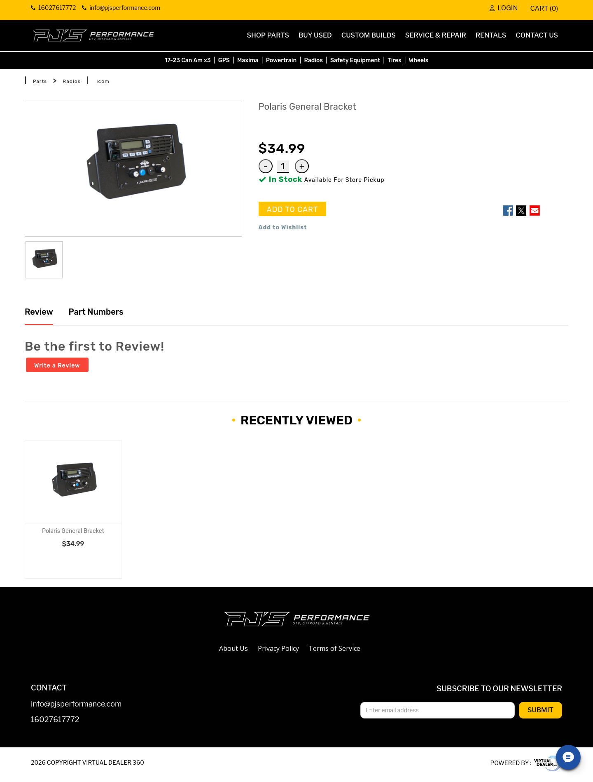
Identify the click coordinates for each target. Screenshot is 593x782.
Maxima (248, 60)
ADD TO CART (292, 209)
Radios (313, 60)
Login (504, 8)
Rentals (491, 35)
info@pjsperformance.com (76, 704)
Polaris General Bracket (73, 531)
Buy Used (315, 35)
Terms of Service (334, 648)
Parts (40, 81)
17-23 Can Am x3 (188, 60)
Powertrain (281, 60)
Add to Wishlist (283, 227)
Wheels (419, 60)
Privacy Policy (278, 648)
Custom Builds (368, 35)
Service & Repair (435, 35)
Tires (394, 60)
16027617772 (55, 720)
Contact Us (537, 35)
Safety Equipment (355, 60)
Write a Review (57, 365)
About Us (233, 648)
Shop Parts (268, 35)
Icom (102, 81)
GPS (224, 60)
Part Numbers (95, 312)
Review (39, 312)
